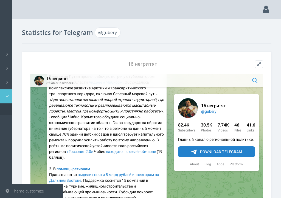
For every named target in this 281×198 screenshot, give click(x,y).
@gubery (21, 109)
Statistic (33, 96)
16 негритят (168, 64)
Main (13, 26)
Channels (32, 54)
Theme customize (24, 191)
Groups (32, 68)
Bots (32, 82)
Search (14, 40)
